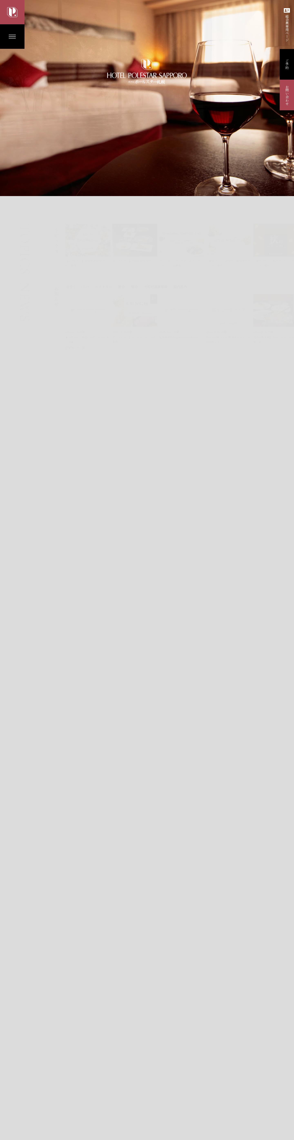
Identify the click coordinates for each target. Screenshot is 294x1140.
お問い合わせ (287, 95)
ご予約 (287, 64)
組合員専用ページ (287, 25)
